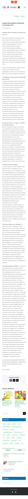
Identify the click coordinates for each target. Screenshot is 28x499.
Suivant (23, 16)
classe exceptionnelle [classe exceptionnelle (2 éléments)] (16, 426)
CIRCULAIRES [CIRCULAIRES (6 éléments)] (6, 426)
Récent (20, 450)
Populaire (8, 450)
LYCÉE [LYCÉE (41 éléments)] (8, 437)
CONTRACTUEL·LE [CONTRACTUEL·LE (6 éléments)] (18, 432)
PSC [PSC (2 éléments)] (20, 440)
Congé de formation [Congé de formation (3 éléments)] (7, 432)
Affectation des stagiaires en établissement (15, 462)
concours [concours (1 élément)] (12, 429)
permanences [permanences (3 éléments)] (6, 440)
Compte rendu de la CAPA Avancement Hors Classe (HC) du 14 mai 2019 (20, 403)
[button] (3, 399)
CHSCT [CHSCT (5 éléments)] (19, 424)
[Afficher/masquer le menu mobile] (25, 7)
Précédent (16, 16)
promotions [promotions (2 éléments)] (14, 440)
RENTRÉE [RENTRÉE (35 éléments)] (5, 443)
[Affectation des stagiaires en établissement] (5, 461)
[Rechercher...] (12, 413)
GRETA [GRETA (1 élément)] (8, 435)
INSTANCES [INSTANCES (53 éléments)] (22, 435)
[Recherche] (24, 413)
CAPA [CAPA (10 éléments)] (9, 424)
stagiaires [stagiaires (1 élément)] (17, 443)
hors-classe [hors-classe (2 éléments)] (14, 435)
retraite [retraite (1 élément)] (11, 443)
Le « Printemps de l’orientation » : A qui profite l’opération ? (7, 402)
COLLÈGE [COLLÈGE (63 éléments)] (5, 429)
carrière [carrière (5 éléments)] (14, 424)
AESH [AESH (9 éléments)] (4, 424)
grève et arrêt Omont (8, 469)
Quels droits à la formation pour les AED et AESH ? (13, 454)
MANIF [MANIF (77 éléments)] (13, 437)
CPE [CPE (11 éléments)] (4, 435)
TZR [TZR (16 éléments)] (22, 443)
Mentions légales (14, 489)
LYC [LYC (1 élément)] (4, 437)
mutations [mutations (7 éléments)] (19, 437)
